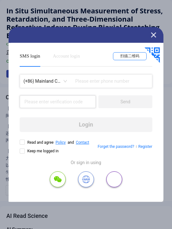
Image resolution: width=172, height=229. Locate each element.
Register (145, 146)
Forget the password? (116, 146)
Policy (61, 142)
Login (86, 124)
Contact (82, 142)
